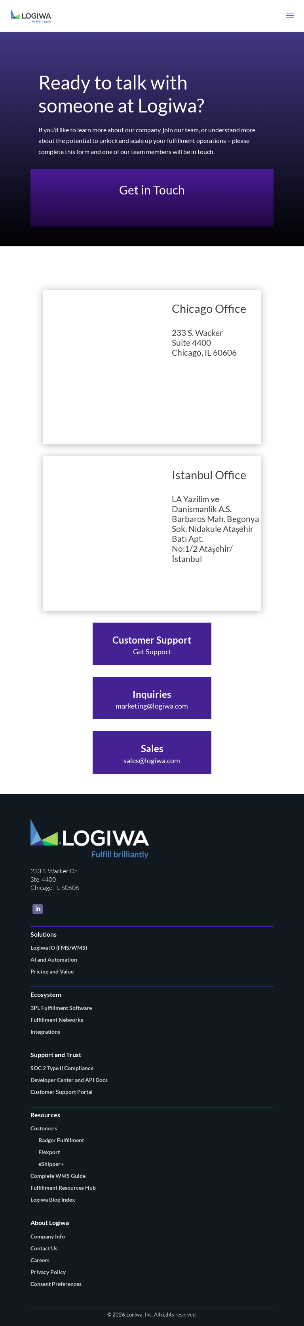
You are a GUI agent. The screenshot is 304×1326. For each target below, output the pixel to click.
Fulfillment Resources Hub (63, 1187)
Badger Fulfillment (61, 1140)
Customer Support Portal (61, 1091)
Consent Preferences (56, 1283)
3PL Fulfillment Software (61, 1007)
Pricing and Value (52, 971)
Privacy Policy (48, 1272)
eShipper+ (51, 1163)
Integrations (45, 1031)
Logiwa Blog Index (52, 1199)
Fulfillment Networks (56, 1019)
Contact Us (43, 1248)
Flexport (49, 1152)
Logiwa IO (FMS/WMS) (58, 947)
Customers (43, 1128)
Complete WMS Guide (58, 1175)
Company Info (47, 1236)
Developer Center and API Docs (69, 1079)
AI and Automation (53, 959)
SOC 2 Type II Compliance (61, 1068)
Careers (39, 1260)
